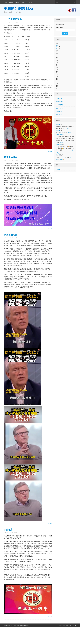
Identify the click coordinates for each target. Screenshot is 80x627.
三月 (57, 45)
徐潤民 (16, 22)
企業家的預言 (10, 235)
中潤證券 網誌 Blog (18, 8)
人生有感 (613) (59, 98)
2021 (57, 57)
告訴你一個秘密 (59, 134)
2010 (57, 76)
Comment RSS (60, 159)
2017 (57, 64)
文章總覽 (11, 2)
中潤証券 (58, 169)
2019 (57, 60)
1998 (57, 87)
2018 (57, 62)
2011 (57, 74)
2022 (57, 55)
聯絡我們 (17, 2)
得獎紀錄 (30, 2)
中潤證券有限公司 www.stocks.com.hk (21, 625)
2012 (57, 73)
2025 (57, 50)
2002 (57, 85)
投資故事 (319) (59, 108)
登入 (73, 625)
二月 (57, 46)
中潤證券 (23, 2)
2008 (57, 80)
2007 (57, 81)
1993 (57, 88)
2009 (57, 78)
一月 (57, 48)
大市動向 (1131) (59, 101)
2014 (57, 69)
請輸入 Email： (59, 27)
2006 (57, 83)
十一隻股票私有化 (12, 19)
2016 (57, 66)
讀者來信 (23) (59, 114)
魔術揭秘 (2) (59, 111)
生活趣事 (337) (59, 105)
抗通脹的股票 (10, 157)
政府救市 (8, 529)
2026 (65, 46)
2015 (57, 67)
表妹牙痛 (58, 124)
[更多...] (67, 128)
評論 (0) (50, 151)
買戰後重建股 (59, 144)
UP (75, 625)
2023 (57, 53)
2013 (57, 71)
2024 (57, 52)
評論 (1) (50, 523)
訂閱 (70, 625)
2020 (57, 59)
